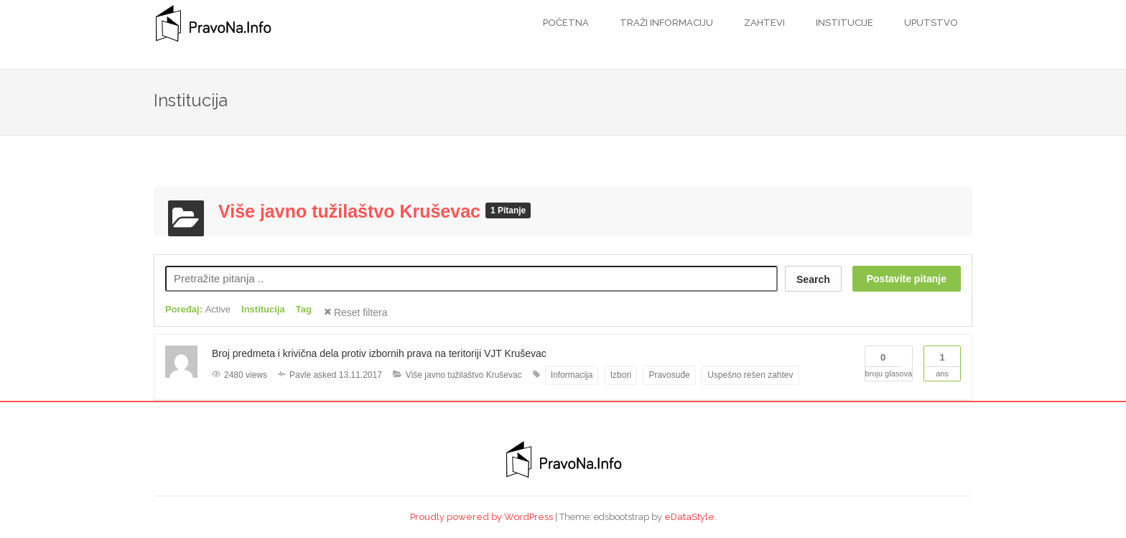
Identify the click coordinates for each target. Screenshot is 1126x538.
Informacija (572, 375)
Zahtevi (763, 22)
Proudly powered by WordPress (481, 516)
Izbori (620, 375)
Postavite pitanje (906, 278)
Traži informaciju (665, 22)
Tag (304, 309)
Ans (942, 362)
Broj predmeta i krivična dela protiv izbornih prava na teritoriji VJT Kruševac (379, 353)
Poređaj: (198, 309)
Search (813, 279)
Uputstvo (930, 22)
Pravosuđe (668, 375)
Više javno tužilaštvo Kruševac (351, 211)
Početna (566, 22)
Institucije (843, 22)
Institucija (263, 309)
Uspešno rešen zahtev (750, 375)
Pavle (300, 375)
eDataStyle (689, 516)
